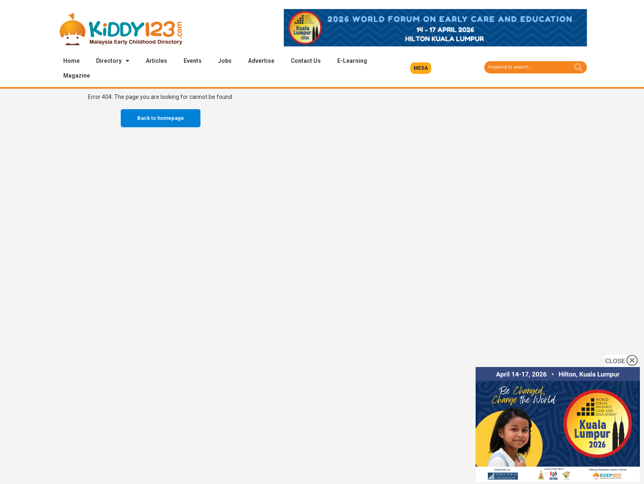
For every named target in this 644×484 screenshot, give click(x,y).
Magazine (76, 75)
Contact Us (306, 60)
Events (193, 60)
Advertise (261, 60)
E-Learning (352, 60)
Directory (112, 61)
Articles (156, 60)
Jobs (225, 60)
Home (71, 60)
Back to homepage (160, 118)
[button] (420, 68)
